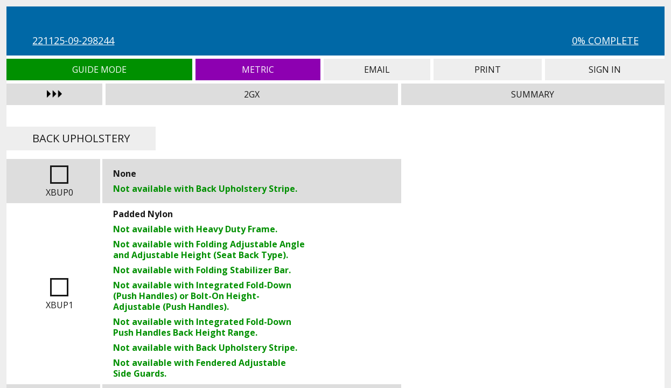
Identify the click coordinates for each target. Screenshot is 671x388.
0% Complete (605, 40)
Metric (257, 69)
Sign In (604, 69)
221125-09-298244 (73, 40)
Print (488, 69)
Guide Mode (99, 69)
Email (377, 69)
